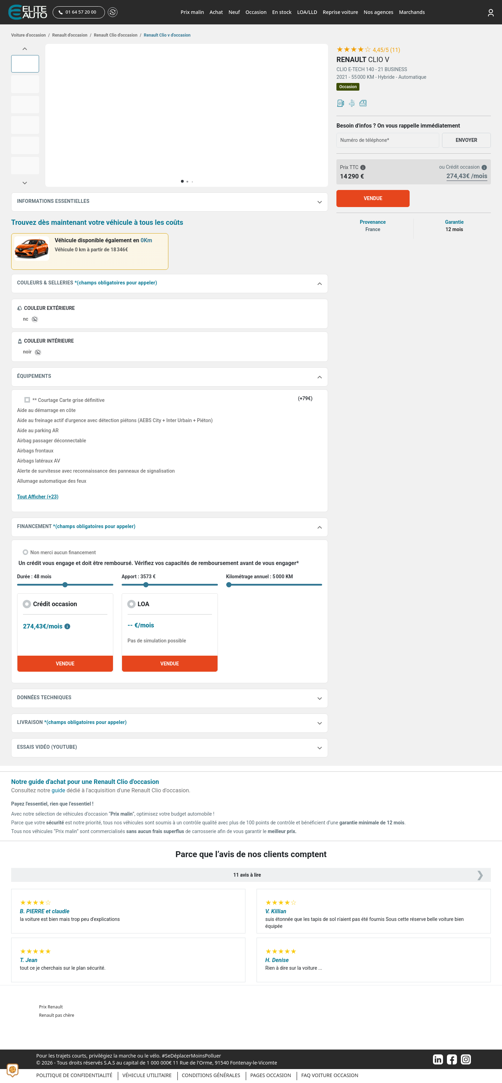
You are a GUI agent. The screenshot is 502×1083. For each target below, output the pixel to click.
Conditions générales (211, 1075)
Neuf (234, 12)
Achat (216, 12)
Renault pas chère (56, 1015)
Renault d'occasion (71, 35)
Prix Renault (51, 1007)
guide (58, 790)
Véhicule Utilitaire (147, 1075)
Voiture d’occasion (30, 35)
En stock (282, 12)
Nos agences (378, 12)
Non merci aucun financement (63, 552)
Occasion (256, 12)
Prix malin (192, 12)
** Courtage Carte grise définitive (68, 400)
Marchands (412, 12)
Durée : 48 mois (34, 576)
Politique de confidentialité (74, 1075)
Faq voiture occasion (329, 1075)
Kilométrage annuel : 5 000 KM (259, 576)
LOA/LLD (307, 12)
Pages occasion (270, 1075)
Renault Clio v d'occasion (167, 35)
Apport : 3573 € (139, 576)
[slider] (353, 49)
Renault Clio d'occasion (117, 35)
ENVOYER (466, 140)
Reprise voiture (340, 12)
